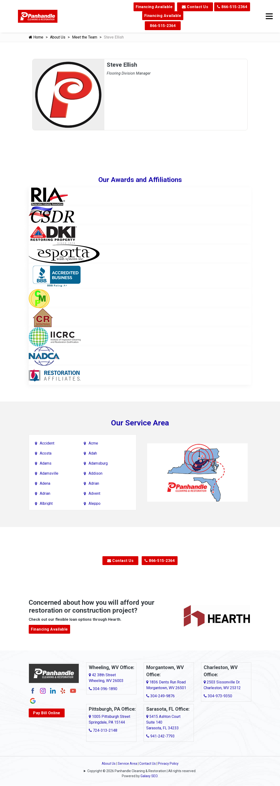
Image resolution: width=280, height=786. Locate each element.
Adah (93, 453)
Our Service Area (140, 422)
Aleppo (95, 503)
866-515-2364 (232, 7)
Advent (94, 493)
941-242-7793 (160, 736)
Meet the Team (84, 37)
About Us (57, 37)
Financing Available (154, 7)
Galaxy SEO (148, 776)
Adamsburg (98, 463)
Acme (93, 443)
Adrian (94, 483)
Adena (45, 483)
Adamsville (49, 473)
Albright (46, 503)
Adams (45, 463)
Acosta (45, 453)
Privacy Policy (168, 763)
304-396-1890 (103, 689)
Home (36, 37)
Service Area (127, 763)
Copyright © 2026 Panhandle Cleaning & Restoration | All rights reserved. (141, 771)
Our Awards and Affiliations (140, 180)
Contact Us (195, 7)
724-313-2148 (103, 730)
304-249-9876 (160, 696)
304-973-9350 (218, 696)
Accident (47, 443)
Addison (95, 473)
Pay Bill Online (46, 713)
